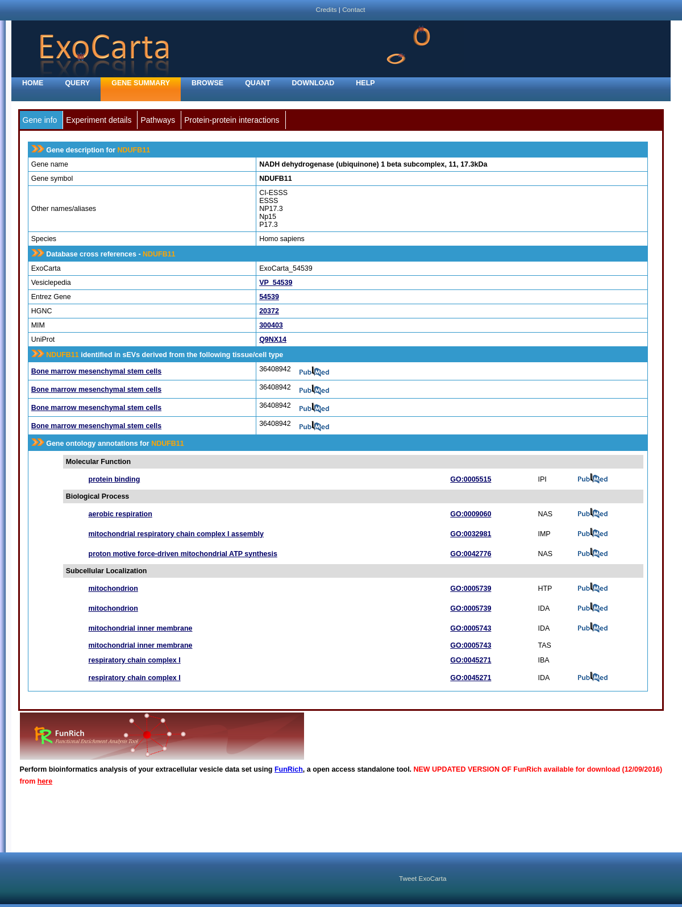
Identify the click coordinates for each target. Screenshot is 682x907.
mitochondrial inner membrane (141, 628)
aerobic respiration (120, 514)
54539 (269, 297)
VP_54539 (275, 283)
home (32, 83)
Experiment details (98, 120)
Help (365, 83)
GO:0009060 (470, 514)
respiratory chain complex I (135, 660)
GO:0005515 (470, 479)
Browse (207, 83)
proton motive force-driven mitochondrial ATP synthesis (183, 554)
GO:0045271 (470, 660)
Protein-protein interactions (231, 120)
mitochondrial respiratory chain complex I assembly (176, 534)
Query (77, 83)
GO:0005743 (470, 628)
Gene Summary (140, 83)
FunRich (289, 769)
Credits (325, 9)
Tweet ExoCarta (422, 878)
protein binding (114, 479)
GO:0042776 (470, 554)
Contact (353, 9)
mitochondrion (113, 589)
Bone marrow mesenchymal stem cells (96, 371)
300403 (271, 325)
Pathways (157, 120)
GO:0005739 (470, 589)
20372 (269, 311)
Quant (257, 83)
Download (313, 83)
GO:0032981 (470, 534)
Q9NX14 (272, 339)
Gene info (40, 120)
